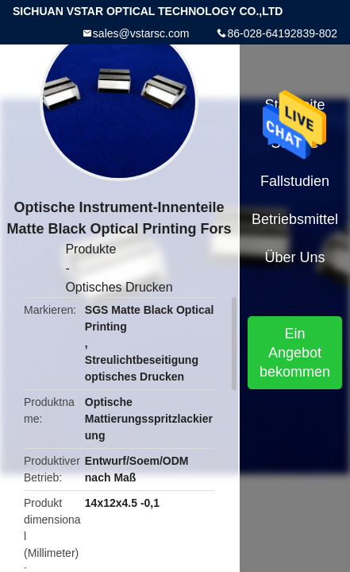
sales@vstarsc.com (141, 33)
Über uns (295, 257)
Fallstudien (294, 181)
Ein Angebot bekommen (295, 353)
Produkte (90, 249)
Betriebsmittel (295, 219)
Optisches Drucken (118, 287)
